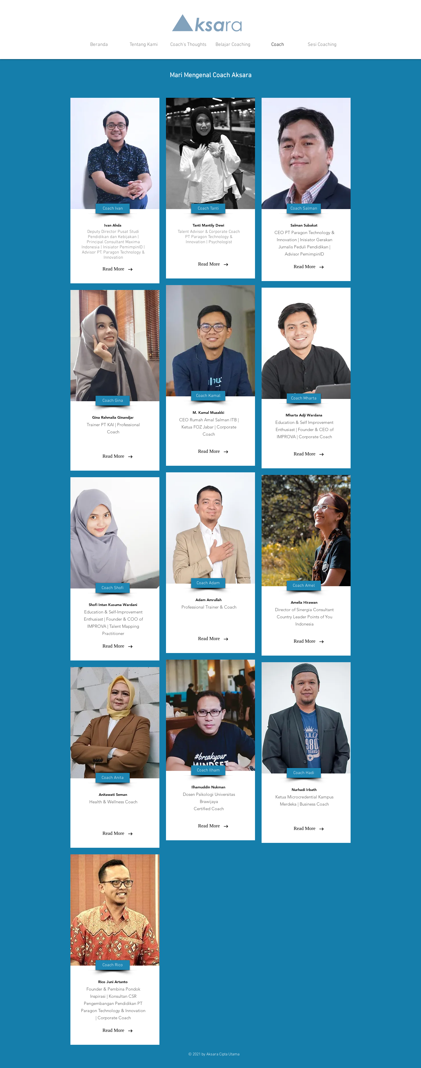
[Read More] (113, 269)
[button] (113, 208)
